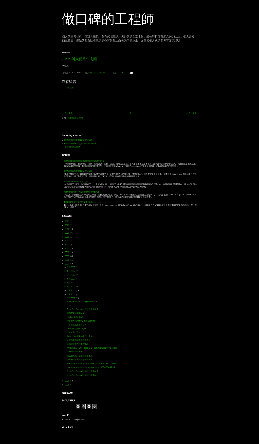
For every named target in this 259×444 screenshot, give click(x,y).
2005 (67, 385)
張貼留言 (70, 87)
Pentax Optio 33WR (75, 317)
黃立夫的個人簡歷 (72, 147)
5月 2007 (71, 283)
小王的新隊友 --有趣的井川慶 (79, 359)
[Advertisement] (129, 100)
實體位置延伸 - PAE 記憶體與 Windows (81, 192)
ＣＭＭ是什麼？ (74, 332)
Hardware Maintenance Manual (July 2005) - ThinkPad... (91, 367)
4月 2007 (71, 286)
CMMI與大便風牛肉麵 (79, 59)
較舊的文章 (191, 113)
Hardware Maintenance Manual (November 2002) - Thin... (92, 363)
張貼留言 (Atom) (75, 118)
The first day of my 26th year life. (81, 321)
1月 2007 (71, 298)
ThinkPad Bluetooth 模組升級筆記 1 (82, 371)
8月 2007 (71, 271)
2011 (67, 248)
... (72, 419)
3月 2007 (71, 290)
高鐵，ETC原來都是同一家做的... (81, 336)
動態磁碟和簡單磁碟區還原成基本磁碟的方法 (84, 161)
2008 (67, 260)
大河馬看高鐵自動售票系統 (79, 340)
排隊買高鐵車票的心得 (77, 325)
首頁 (129, 113)
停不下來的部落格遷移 (77, 313)
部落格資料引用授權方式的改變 (78, 140)
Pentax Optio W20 (75, 352)
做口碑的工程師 (108, 19)
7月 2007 (71, 275)
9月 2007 (71, 267)
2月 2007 (71, 294)
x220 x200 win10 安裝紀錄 (76, 182)
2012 (67, 244)
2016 (67, 233)
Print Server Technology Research (82, 301)
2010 (67, 252)
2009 (67, 256)
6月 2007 (71, 279)
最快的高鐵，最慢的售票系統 (79, 356)
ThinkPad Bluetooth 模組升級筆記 (81, 375)
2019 (67, 229)
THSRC (122, 73)
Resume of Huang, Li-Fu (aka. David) (80, 143)
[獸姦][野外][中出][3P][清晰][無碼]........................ (85, 202)
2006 (67, 381)
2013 (67, 241)
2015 (67, 237)
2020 (67, 225)
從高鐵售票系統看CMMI (77, 344)
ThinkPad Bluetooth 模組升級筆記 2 (82, 309)
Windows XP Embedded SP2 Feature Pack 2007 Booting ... (93, 348)
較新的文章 (68, 113)
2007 (67, 264)
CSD (69, 305)
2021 (67, 221)
